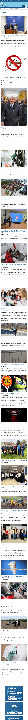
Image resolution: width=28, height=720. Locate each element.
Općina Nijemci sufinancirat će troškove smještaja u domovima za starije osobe (12, 577)
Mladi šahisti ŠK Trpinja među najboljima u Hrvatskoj (12, 545)
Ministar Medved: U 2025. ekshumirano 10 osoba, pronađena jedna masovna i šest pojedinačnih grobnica (14, 511)
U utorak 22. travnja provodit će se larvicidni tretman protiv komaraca (13, 78)
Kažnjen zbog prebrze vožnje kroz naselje (9, 393)
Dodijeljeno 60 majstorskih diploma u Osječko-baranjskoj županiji (13, 487)
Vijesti (2, 38)
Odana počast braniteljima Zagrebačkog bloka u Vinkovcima (14, 460)
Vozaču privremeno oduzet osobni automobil (10, 338)
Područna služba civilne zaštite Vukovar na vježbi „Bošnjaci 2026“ (13, 265)
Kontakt (14, 0)
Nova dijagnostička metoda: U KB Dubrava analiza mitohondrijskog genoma (11, 663)
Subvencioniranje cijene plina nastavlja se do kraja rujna (13, 364)
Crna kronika (2, 513)
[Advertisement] (14, 145)
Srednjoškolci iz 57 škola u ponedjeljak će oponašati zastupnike (12, 308)
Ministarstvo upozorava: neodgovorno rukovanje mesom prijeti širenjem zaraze (13, 36)
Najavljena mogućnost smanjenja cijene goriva (11, 601)
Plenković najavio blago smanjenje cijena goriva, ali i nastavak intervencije (12, 169)
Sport (1, 546)
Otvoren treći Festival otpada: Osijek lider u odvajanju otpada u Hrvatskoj (14, 198)
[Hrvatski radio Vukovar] (3, 3)
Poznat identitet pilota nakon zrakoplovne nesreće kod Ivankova (12, 631)
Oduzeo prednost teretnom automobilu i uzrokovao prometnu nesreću (12, 424)
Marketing (17, 0)
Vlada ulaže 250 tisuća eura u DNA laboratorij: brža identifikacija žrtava (12, 128)
